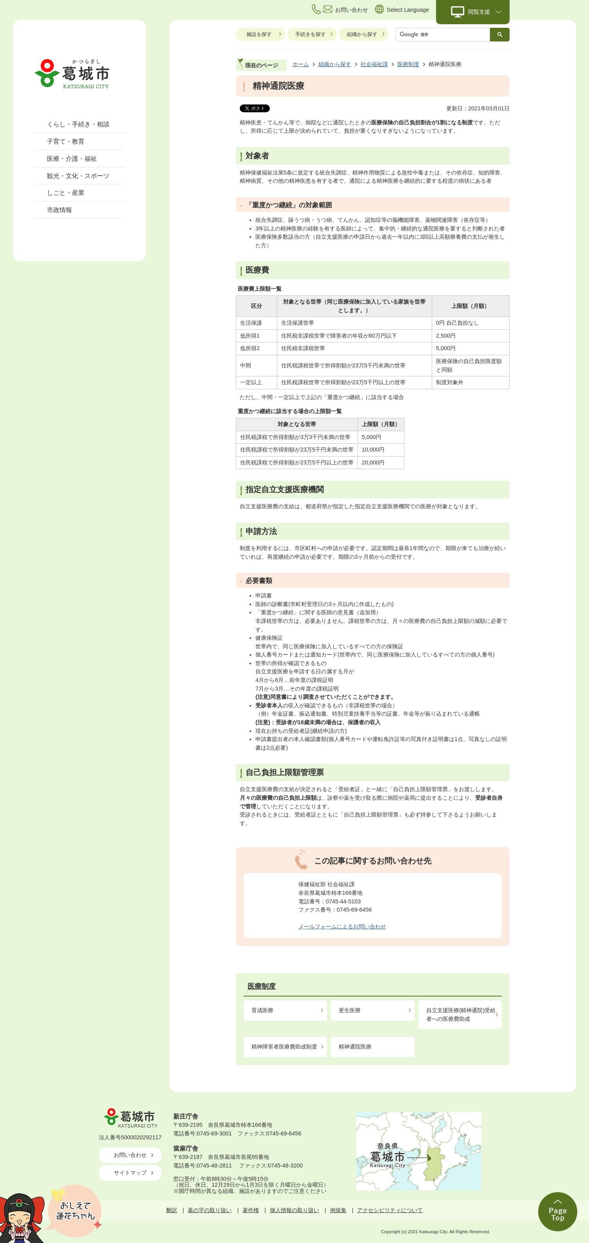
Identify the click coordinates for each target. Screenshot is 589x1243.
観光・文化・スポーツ (78, 176)
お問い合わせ (130, 1155)
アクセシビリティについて (390, 1210)
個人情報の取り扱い (294, 1210)
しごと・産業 (65, 192)
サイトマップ (130, 1172)
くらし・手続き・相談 (78, 124)
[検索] (445, 34)
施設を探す (259, 34)
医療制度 (408, 64)
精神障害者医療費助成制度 (284, 1046)
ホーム (301, 64)
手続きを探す (310, 34)
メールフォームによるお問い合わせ (342, 926)
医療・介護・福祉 (72, 158)
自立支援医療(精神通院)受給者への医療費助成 (461, 1014)
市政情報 (59, 210)
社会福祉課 (374, 64)
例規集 (338, 1210)
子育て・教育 (65, 141)
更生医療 (350, 1010)
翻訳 (171, 1210)
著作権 (250, 1210)
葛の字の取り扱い (210, 1210)
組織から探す (362, 34)
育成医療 (262, 1010)
